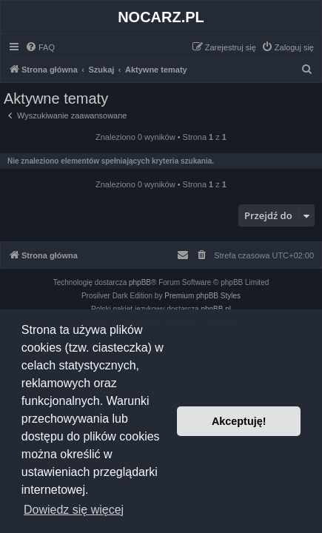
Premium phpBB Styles (202, 296)
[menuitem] (40, 47)
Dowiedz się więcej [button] (74, 509)
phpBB (140, 282)
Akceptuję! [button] (239, 421)
